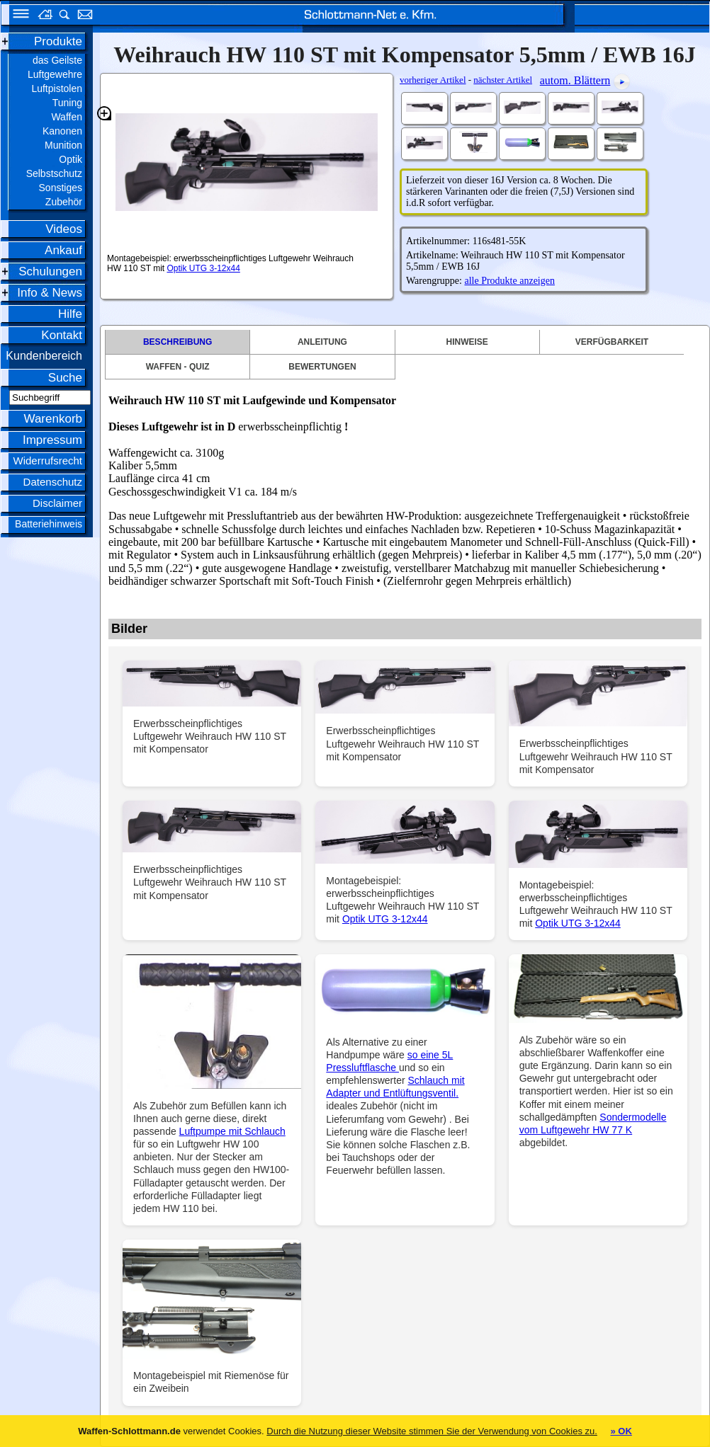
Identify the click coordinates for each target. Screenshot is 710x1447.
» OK (620, 1431)
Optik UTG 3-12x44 (203, 268)
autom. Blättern (575, 80)
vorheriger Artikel (433, 79)
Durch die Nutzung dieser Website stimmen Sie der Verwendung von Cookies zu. (431, 1431)
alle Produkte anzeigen (509, 280)
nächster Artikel (502, 79)
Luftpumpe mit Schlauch (232, 1131)
